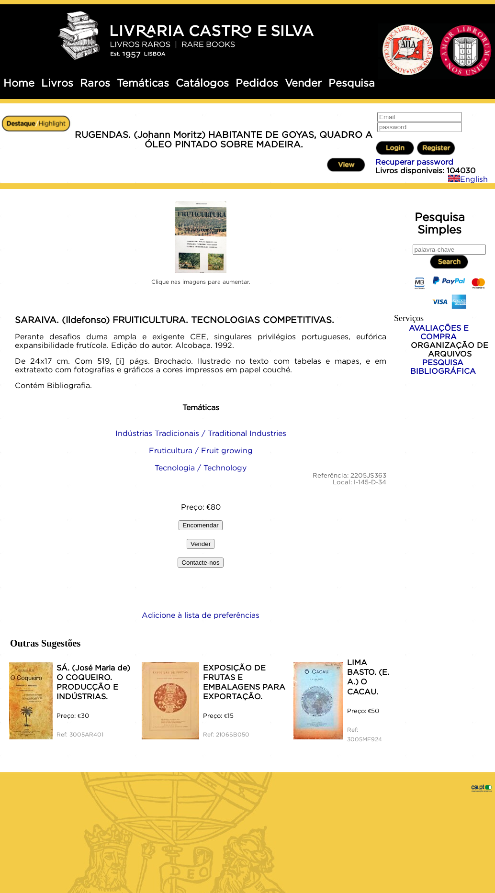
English (468, 179)
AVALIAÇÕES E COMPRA (439, 332)
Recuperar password (414, 161)
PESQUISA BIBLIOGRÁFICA (443, 366)
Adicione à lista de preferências (200, 615)
